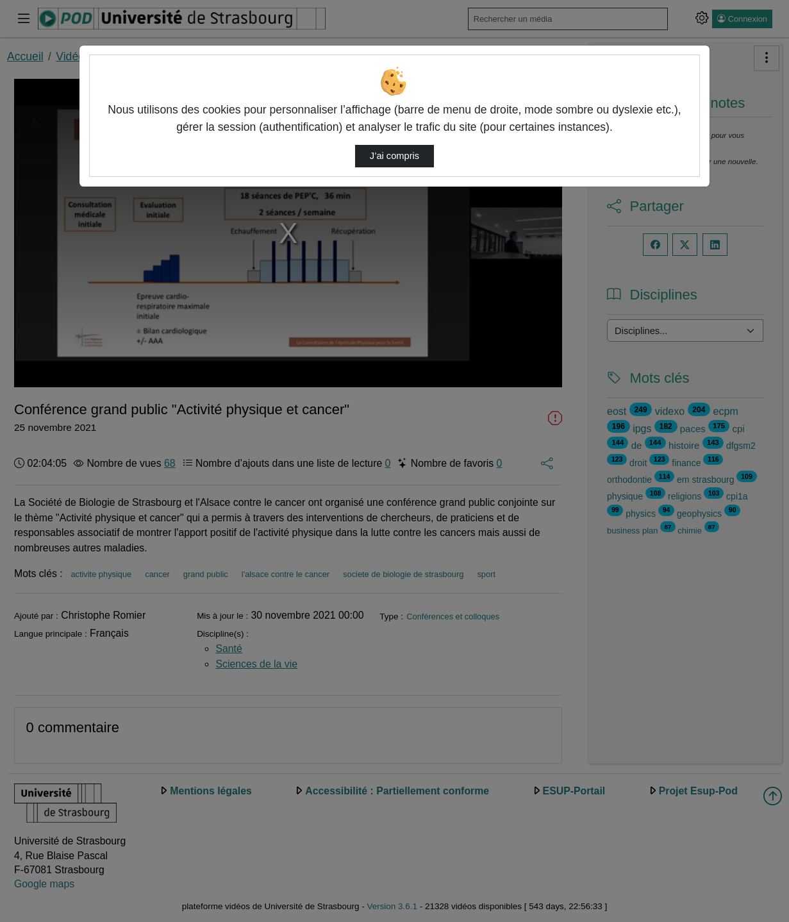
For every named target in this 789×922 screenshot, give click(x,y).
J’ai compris (394, 156)
